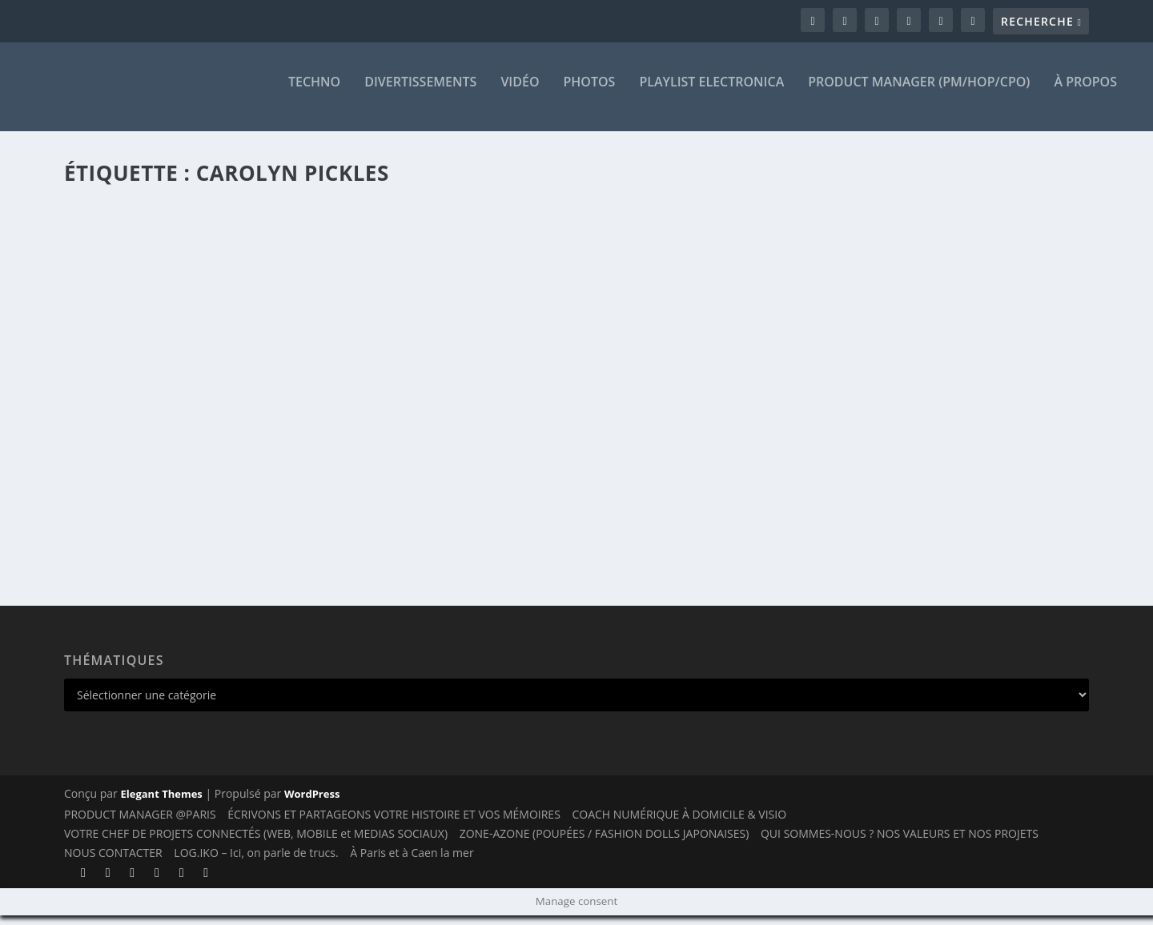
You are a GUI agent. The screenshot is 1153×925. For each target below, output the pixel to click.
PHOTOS (590, 93)
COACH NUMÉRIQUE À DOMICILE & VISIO (679, 824)
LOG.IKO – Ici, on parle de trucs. (256, 862)
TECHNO (314, 93)
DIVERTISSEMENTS (420, 93)
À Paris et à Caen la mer (411, 862)
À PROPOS (1085, 93)
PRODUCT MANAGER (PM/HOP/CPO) (919, 93)
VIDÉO (519, 93)
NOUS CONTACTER (113, 862)
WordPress (311, 803)
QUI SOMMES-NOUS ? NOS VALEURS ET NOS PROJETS (900, 843)
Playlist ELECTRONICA (711, 93)
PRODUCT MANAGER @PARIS (140, 824)
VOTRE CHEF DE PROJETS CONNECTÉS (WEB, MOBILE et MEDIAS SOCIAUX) (256, 843)
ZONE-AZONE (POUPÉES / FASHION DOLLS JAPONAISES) (604, 843)
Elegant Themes (161, 803)
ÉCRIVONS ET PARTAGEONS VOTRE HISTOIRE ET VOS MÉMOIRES (393, 824)
